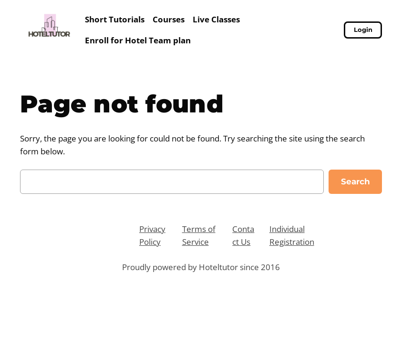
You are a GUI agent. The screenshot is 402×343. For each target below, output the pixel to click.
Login (363, 29)
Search (355, 181)
